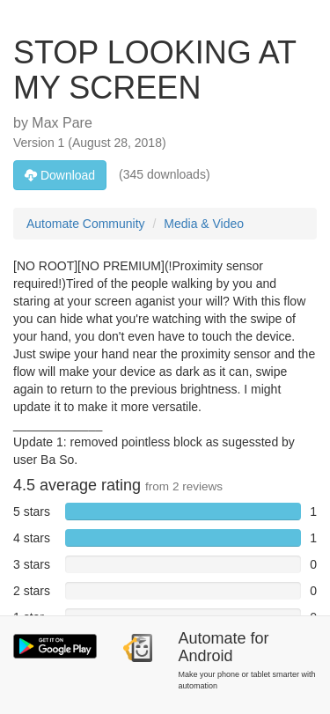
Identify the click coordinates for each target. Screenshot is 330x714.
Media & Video (204, 224)
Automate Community (85, 224)
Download (60, 175)
